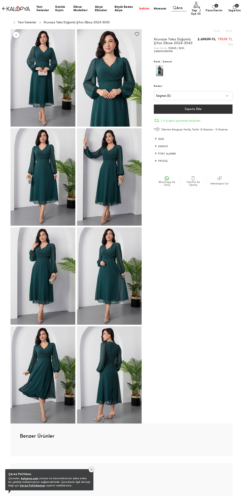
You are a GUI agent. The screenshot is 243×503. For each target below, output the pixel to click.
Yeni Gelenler (27, 22)
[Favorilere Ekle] (137, 34)
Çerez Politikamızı (32, 485)
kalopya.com (29, 478)
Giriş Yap (196, 8)
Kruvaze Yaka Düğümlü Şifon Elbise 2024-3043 (77, 22)
